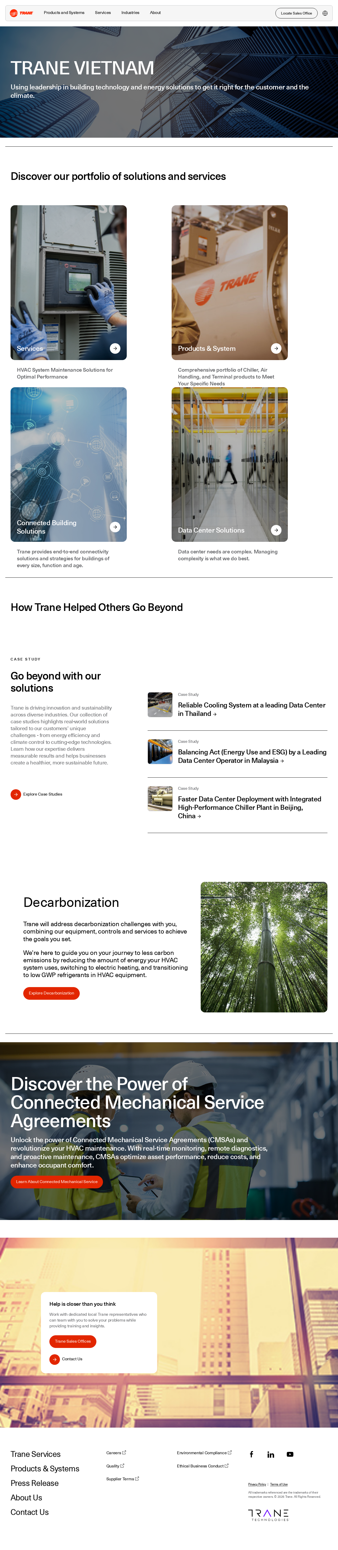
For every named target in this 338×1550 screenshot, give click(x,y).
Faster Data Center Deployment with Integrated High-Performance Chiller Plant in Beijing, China (249, 807)
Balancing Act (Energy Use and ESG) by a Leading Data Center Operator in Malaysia (252, 756)
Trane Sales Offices (73, 1341)
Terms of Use (279, 1484)
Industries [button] (130, 12)
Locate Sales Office (296, 13)
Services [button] (103, 12)
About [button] (155, 12)
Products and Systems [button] (64, 12)
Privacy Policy (257, 1484)
